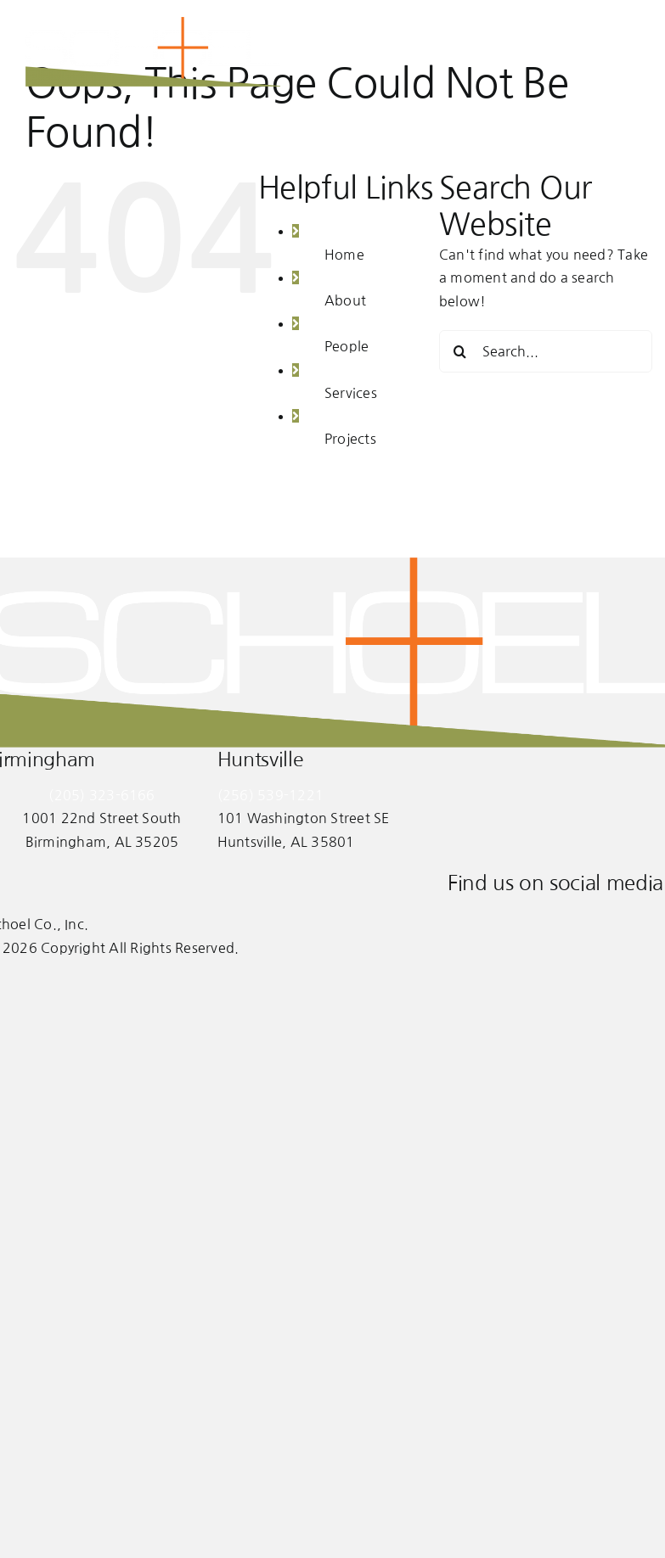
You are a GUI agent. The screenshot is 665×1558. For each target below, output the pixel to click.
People (346, 346)
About (345, 300)
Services (350, 393)
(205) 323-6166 (101, 795)
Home (344, 254)
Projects (350, 439)
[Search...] (545, 351)
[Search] (460, 351)
